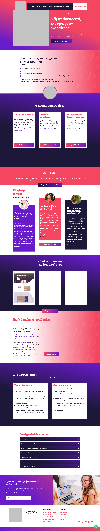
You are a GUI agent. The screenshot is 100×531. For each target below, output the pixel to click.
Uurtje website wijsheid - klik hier (50, 185)
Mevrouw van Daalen (59, 6)
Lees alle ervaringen (50, 244)
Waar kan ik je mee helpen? (61, 41)
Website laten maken (49, 512)
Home (33, 6)
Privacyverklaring (33, 528)
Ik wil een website (24, 145)
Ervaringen (63, 512)
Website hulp (47, 514)
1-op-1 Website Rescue (76, 145)
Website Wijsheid (48, 522)
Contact (67, 6)
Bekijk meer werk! (50, 311)
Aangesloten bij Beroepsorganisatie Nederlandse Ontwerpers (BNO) (70, 528)
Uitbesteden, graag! (50, 145)
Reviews (50, 6)
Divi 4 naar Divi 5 (48, 519)
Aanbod (38, 6)
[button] (96, 527)
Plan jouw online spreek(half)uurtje (18, 498)
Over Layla (63, 517)
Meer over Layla (51, 354)
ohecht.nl (43, 236)
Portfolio (45, 6)
